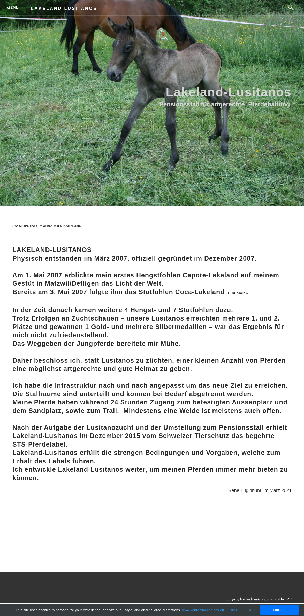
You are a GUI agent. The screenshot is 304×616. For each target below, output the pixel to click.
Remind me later (243, 610)
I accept (279, 610)
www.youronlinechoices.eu (203, 610)
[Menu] (13, 7)
